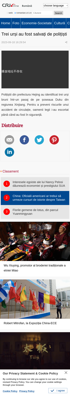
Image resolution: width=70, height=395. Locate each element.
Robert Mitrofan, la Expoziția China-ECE (30, 323)
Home (5, 23)
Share (66, 42)
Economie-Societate (37, 23)
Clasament (10, 171)
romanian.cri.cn (23, 13)
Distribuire (12, 125)
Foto (15, 23)
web (10, 13)
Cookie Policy (10, 391)
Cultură (59, 23)
